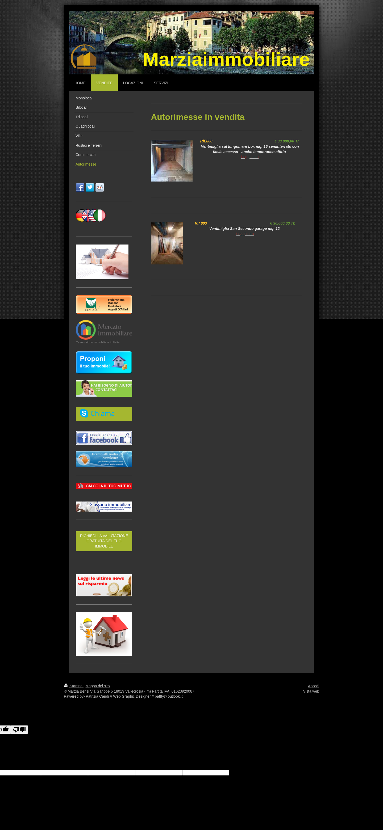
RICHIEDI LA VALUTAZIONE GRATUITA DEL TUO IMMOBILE (104, 541)
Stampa (74, 686)
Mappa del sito (98, 686)
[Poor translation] (19, 729)
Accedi (313, 686)
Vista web (311, 691)
